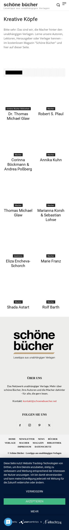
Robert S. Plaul (50, 114)
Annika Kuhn (51, 160)
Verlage (10, 443)
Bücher (52, 439)
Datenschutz (43, 446)
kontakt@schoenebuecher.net (40, 401)
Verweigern (34, 491)
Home (12, 439)
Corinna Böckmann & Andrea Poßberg (18, 164)
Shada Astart (18, 307)
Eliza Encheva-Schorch (18, 263)
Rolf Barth (50, 307)
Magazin (38, 443)
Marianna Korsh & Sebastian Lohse (50, 215)
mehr (34, 511)
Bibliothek (54, 443)
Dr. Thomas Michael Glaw (18, 116)
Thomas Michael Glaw (18, 212)
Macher (50, 108)
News (41, 439)
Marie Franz (51, 261)
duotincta (18, 256)
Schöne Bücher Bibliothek (18, 108)
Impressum (24, 446)
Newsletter (27, 439)
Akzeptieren (34, 501)
